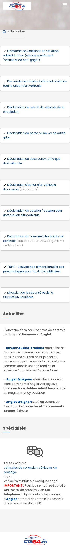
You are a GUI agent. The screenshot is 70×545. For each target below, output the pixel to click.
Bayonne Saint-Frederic (25, 348)
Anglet (11, 499)
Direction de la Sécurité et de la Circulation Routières (28, 294)
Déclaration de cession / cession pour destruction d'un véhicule (32, 212)
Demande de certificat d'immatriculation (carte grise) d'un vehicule (35, 83)
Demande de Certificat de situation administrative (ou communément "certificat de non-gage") (31, 55)
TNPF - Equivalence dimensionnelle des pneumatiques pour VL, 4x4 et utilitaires (33, 269)
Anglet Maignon (19, 402)
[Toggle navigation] (65, 5)
